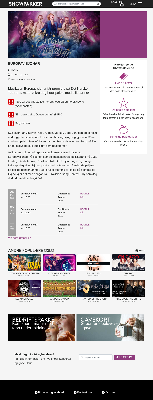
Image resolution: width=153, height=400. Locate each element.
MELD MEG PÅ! (124, 357)
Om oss (110, 392)
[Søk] (76, 3)
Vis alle (140, 251)
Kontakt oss (84, 392)
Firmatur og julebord (51, 392)
